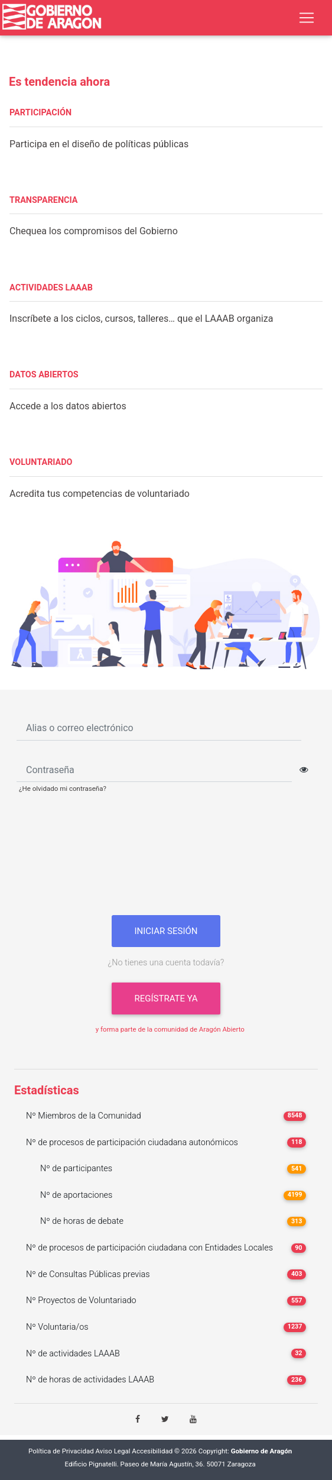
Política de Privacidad (61, 1451)
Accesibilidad (152, 1451)
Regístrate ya (165, 998)
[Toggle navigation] (307, 18)
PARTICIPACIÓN (40, 112)
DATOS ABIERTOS (44, 375)
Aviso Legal (113, 1451)
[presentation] (166, 858)
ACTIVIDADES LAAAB (51, 288)
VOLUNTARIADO (41, 462)
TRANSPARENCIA (43, 200)
